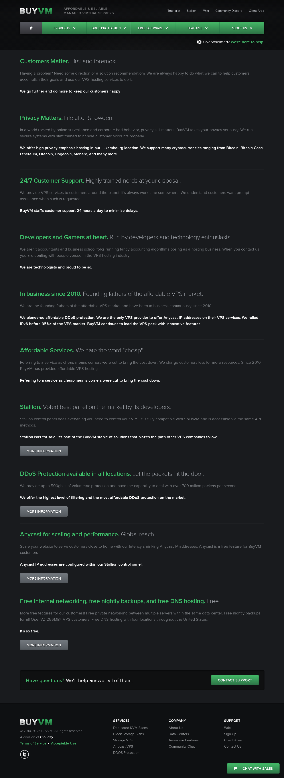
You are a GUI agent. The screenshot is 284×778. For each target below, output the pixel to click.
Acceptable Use (63, 743)
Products (64, 28)
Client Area (256, 11)
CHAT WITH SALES (253, 769)
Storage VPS (122, 740)
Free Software (153, 28)
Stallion (192, 11)
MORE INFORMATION (44, 451)
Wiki (206, 11)
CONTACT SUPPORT (235, 680)
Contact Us (232, 746)
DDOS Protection (109, 28)
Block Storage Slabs (128, 734)
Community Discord (228, 11)
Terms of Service (33, 743)
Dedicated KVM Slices (130, 728)
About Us (242, 28)
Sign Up (230, 734)
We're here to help (247, 42)
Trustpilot (174, 11)
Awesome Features (184, 740)
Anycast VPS (123, 746)
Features (197, 28)
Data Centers (179, 734)
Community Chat (182, 746)
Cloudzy (46, 737)
